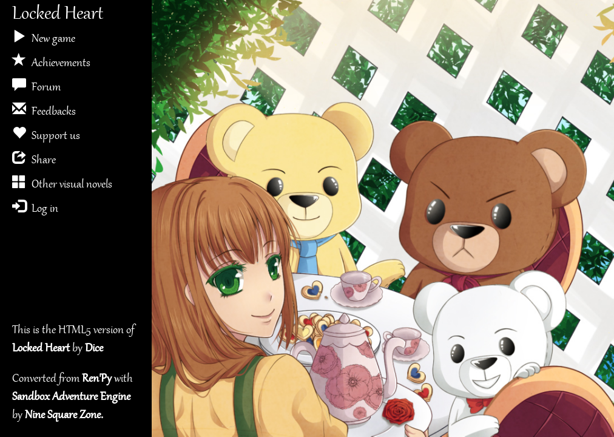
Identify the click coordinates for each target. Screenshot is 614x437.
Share (34, 158)
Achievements (51, 61)
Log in (35, 206)
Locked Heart (57, 15)
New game (43, 36)
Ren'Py (97, 379)
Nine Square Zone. (64, 415)
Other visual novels (62, 182)
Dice (94, 349)
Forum (36, 85)
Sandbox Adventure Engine (71, 397)
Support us (46, 133)
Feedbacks (44, 109)
